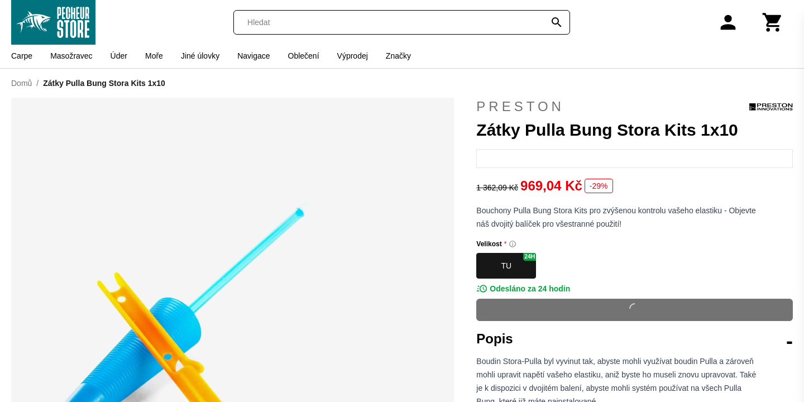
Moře (154, 55)
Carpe (21, 55)
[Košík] (773, 22)
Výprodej (352, 55)
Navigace (253, 55)
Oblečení (303, 55)
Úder (119, 55)
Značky (398, 55)
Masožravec (71, 55)
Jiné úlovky (200, 55)
